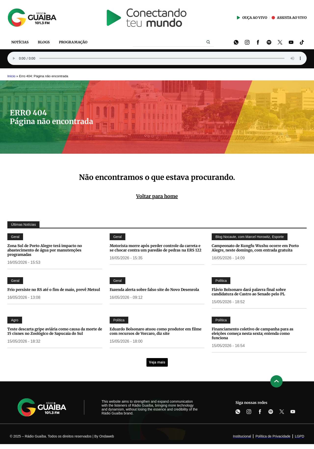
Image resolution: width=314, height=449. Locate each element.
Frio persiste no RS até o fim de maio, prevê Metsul (53, 289)
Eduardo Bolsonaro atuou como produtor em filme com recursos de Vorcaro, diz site (155, 331)
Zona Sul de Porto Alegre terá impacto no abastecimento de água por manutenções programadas (44, 250)
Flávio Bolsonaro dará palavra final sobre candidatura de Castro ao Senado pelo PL (249, 291)
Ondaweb (106, 436)
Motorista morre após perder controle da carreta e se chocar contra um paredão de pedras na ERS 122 (155, 247)
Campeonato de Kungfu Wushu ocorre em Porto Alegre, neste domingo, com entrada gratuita (255, 247)
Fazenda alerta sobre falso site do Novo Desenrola (154, 289)
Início (11, 76)
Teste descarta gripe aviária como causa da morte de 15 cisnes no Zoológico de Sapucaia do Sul (54, 331)
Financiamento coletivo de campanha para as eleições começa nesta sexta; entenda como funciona (252, 333)
